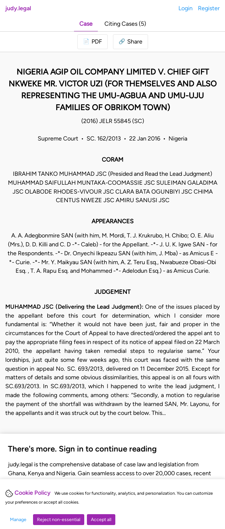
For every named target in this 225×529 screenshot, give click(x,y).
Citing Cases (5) (125, 23)
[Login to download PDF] (92, 41)
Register (209, 8)
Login (185, 8)
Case (86, 23)
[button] (130, 41)
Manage (18, 519)
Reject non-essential (58, 519)
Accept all (101, 519)
